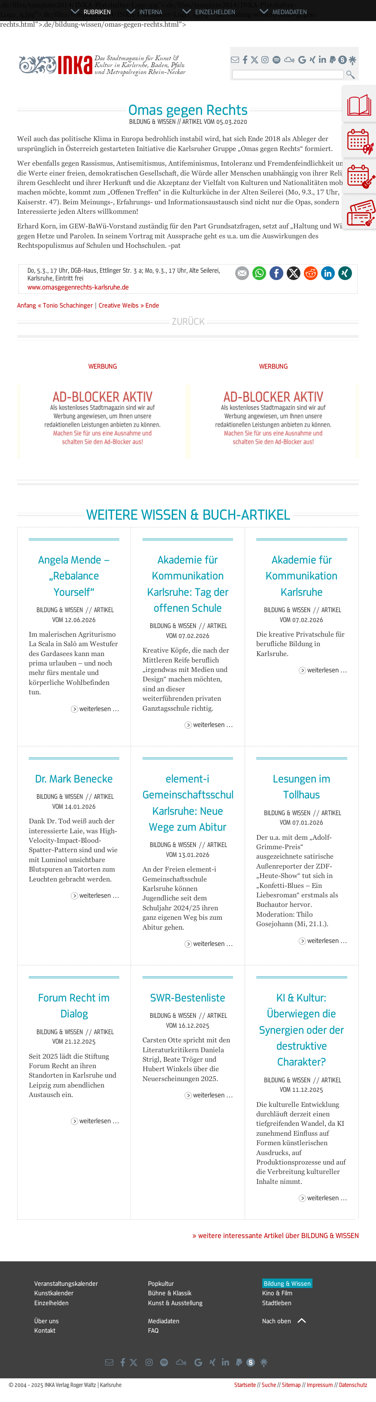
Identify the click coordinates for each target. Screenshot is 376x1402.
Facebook (276, 273)
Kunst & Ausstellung (175, 1302)
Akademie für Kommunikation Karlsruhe (301, 575)
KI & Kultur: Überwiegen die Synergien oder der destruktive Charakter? (301, 1029)
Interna (150, 11)
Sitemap (291, 1384)
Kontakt (44, 1330)
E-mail (242, 273)
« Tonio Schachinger (66, 305)
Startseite (245, 1384)
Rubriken (97, 11)
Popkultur (161, 1283)
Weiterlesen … (99, 708)
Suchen (352, 75)
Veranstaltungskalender (66, 1283)
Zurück (188, 321)
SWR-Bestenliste (187, 997)
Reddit (311, 273)
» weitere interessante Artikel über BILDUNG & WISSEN (275, 1235)
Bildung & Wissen (60, 609)
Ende (152, 305)
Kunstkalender (53, 1293)
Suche (269, 1384)
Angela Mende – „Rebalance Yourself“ (74, 575)
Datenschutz (353, 1384)
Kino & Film (277, 1293)
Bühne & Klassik (169, 1293)
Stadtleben (276, 1302)
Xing (345, 273)
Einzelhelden (51, 1302)
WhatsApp (259, 273)
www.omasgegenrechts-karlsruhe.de (78, 287)
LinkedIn (328, 273)
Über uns (46, 1321)
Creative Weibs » (121, 305)
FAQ (153, 1330)
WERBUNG (102, 366)
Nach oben (276, 1321)
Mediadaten (163, 1321)
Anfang (26, 305)
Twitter (293, 273)
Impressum (320, 1384)
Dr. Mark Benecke (74, 778)
